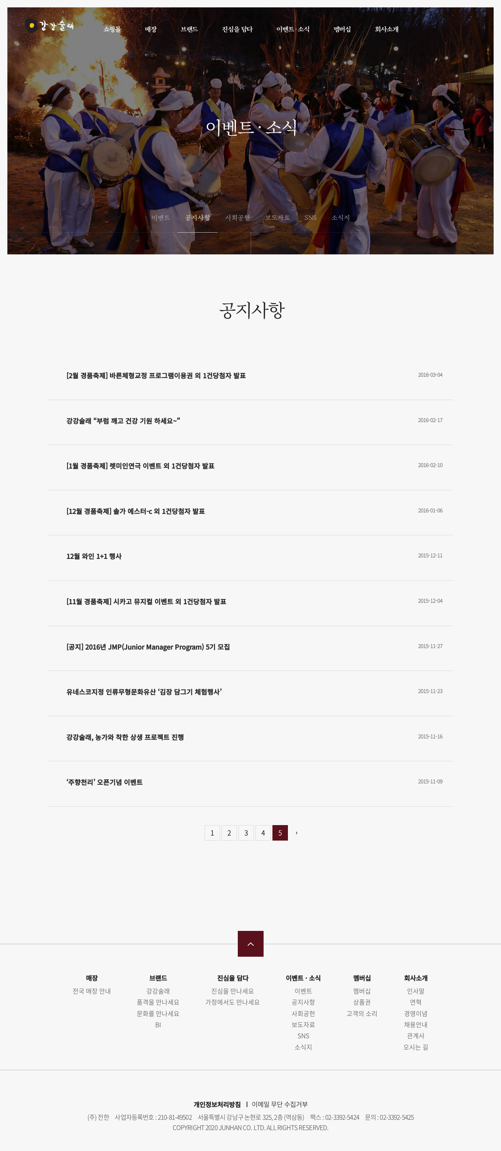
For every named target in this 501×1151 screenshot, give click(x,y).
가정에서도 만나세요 (232, 1001)
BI (158, 1024)
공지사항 (197, 217)
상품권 (362, 1001)
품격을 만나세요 (158, 1001)
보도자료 (277, 217)
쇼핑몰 (112, 29)
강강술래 (45, 28)
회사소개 (386, 29)
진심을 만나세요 (232, 990)
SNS (310, 217)
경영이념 (416, 1013)
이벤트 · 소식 (292, 29)
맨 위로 (251, 944)
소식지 (340, 217)
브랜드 (189, 29)
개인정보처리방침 (217, 1104)
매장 (150, 29)
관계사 (416, 1035)
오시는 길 (415, 1046)
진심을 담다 (237, 29)
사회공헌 (237, 217)
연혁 (416, 1001)
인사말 (416, 990)
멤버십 (342, 29)
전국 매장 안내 (92, 990)
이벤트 (160, 217)
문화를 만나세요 (158, 1013)
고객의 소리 (362, 1013)
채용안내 (416, 1024)
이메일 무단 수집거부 (280, 1104)
